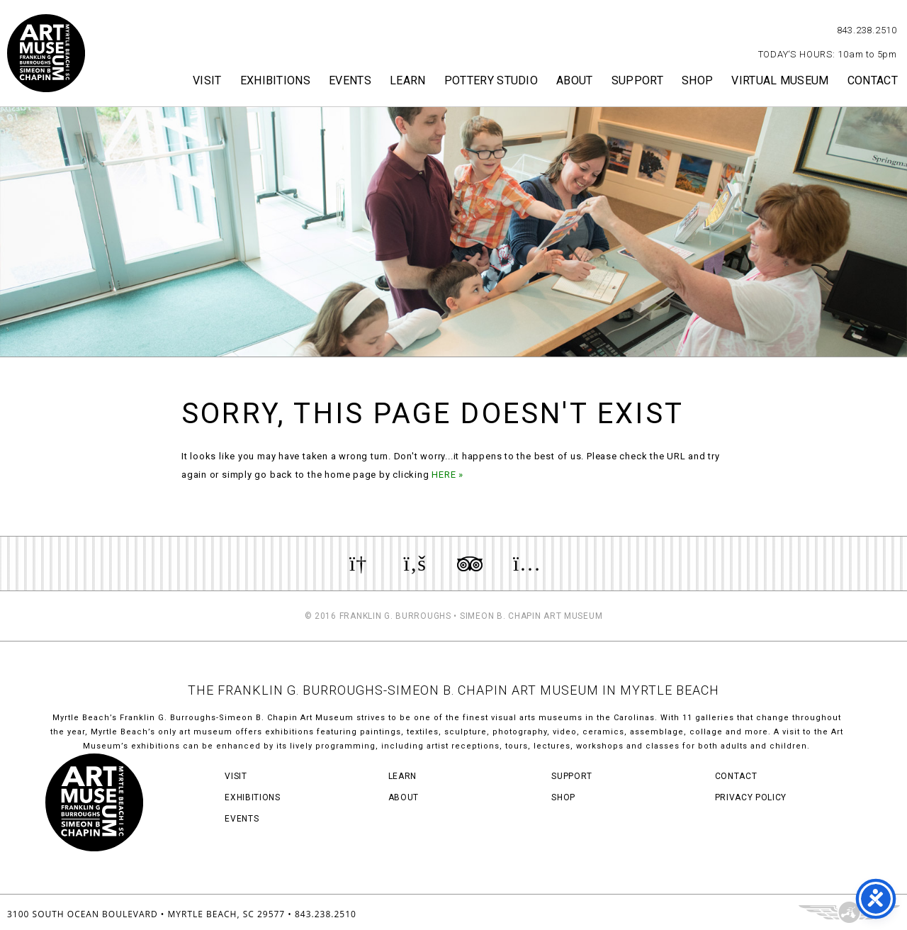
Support (637, 80)
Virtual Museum (779, 80)
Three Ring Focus (849, 912)
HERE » (447, 474)
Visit (207, 80)
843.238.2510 (867, 30)
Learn (408, 80)
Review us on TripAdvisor (470, 563)
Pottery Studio (491, 80)
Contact (872, 80)
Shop (697, 80)
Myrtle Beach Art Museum (46, 53)
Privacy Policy (751, 797)
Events (350, 80)
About (574, 80)
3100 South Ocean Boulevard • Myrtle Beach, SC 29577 (146, 914)
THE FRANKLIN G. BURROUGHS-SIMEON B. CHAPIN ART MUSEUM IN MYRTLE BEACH (453, 690)
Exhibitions (275, 80)
